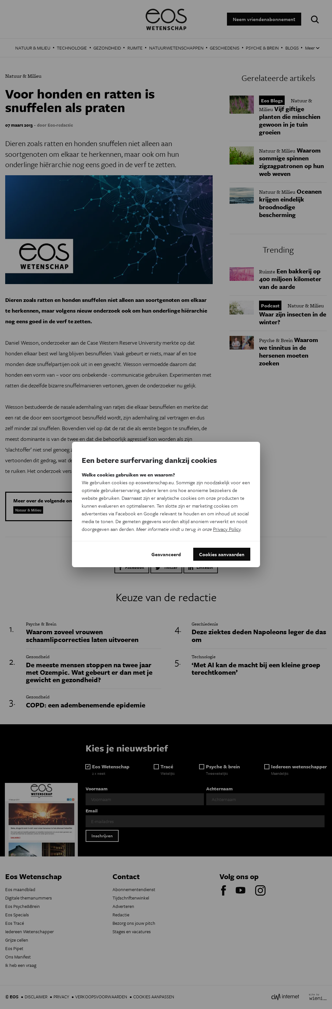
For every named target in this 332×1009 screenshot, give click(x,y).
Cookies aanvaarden (221, 554)
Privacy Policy (227, 529)
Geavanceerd (166, 554)
